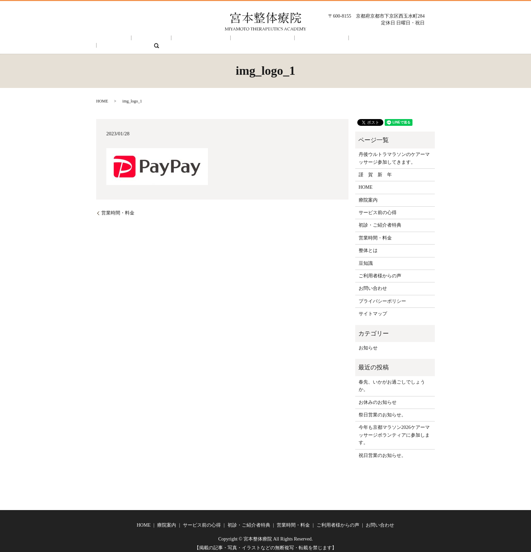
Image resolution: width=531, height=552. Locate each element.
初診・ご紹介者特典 (238, 40)
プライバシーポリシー (382, 296)
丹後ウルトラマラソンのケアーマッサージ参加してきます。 (394, 153)
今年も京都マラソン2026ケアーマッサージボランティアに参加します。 (394, 430)
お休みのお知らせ (378, 397)
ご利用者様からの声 (337, 40)
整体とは (368, 245)
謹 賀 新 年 (375, 169)
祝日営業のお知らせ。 (382, 450)
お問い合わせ (384, 40)
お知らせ (368, 343)
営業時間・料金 (287, 40)
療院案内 (145, 40)
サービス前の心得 (186, 40)
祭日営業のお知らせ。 (382, 410)
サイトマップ (373, 309)
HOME (118, 40)
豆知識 (366, 258)
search (415, 41)
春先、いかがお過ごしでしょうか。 (392, 381)
